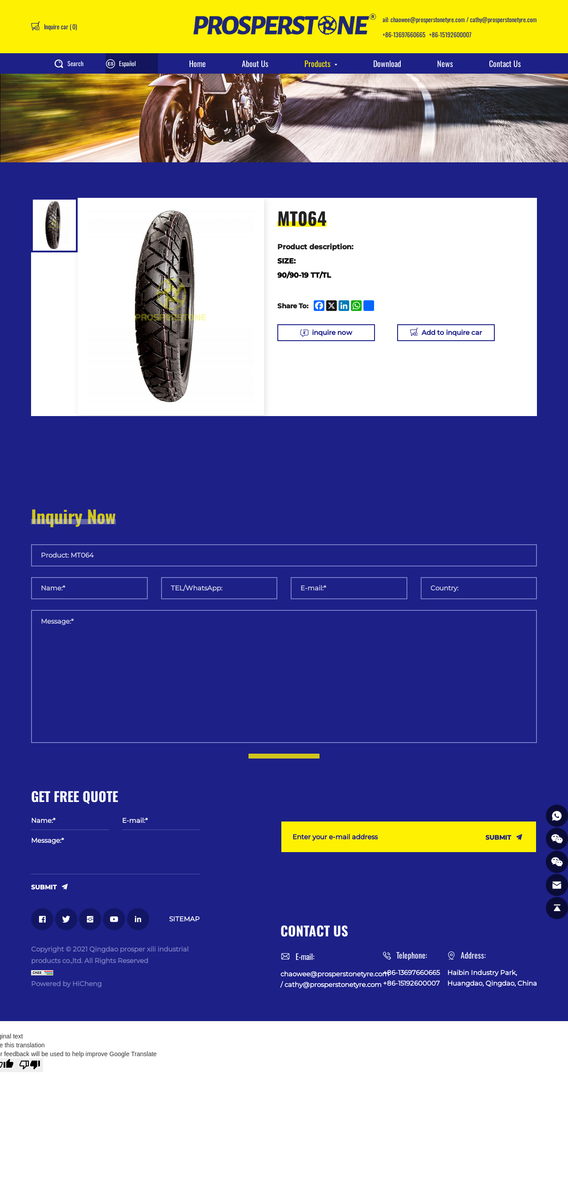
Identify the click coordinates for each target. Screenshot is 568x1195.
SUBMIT (44, 886)
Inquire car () (60, 26)
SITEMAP (184, 919)
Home (197, 63)
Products (317, 63)
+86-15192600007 (450, 34)
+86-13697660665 (404, 34)
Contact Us (505, 63)
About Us (255, 63)
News (445, 63)
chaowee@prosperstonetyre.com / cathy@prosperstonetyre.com (463, 19)
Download (387, 63)
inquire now (332, 332)
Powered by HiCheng (66, 983)
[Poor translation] (29, 1065)
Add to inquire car (452, 332)
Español (127, 63)
